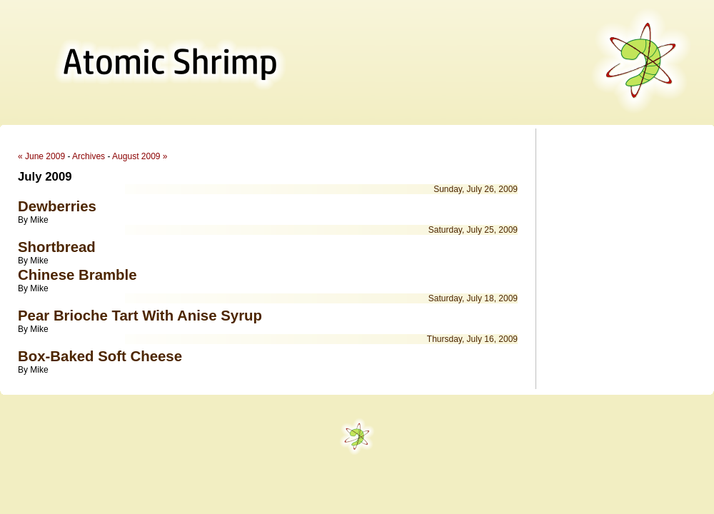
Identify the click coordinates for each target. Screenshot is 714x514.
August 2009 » (139, 156)
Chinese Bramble (77, 275)
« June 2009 (41, 156)
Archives (88, 156)
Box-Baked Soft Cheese (100, 356)
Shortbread (57, 247)
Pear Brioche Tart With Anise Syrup (140, 315)
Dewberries (57, 206)
